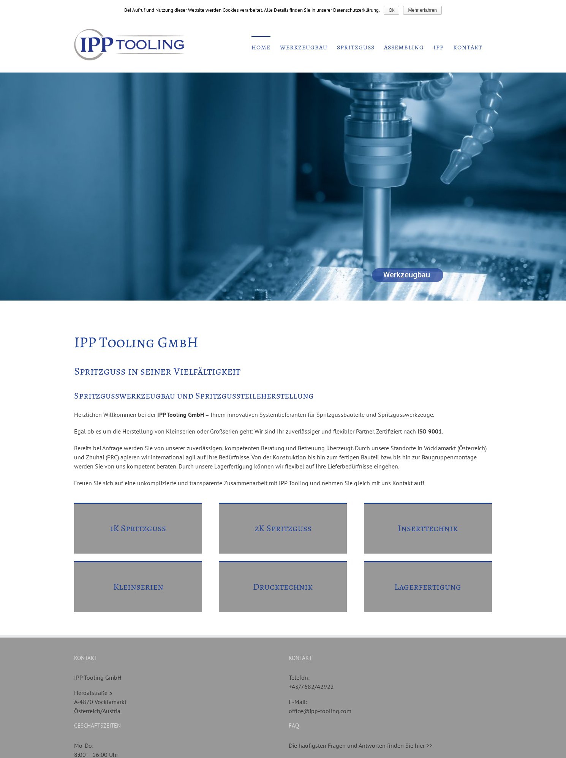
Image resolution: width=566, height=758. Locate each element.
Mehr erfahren (422, 10)
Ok (391, 10)
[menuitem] (260, 47)
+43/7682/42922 (311, 686)
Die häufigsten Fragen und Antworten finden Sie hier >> (360, 745)
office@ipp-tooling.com (320, 711)
